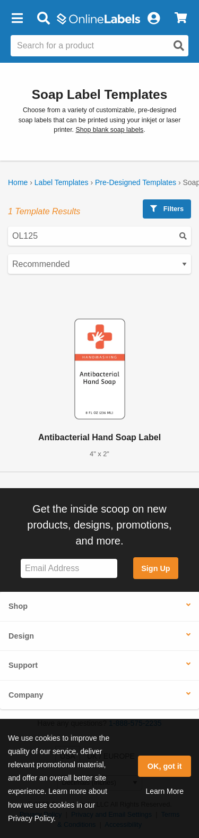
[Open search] (178, 45)
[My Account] (153, 18)
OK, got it (165, 766)
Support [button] (23, 665)
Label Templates (61, 182)
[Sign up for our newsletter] (69, 569)
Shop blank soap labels (109, 129)
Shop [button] (18, 606)
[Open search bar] (43, 18)
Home (18, 182)
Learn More (164, 791)
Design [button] (21, 636)
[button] (17, 18)
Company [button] (26, 695)
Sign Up (155, 568)
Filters (167, 209)
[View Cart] (181, 18)
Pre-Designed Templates (135, 182)
